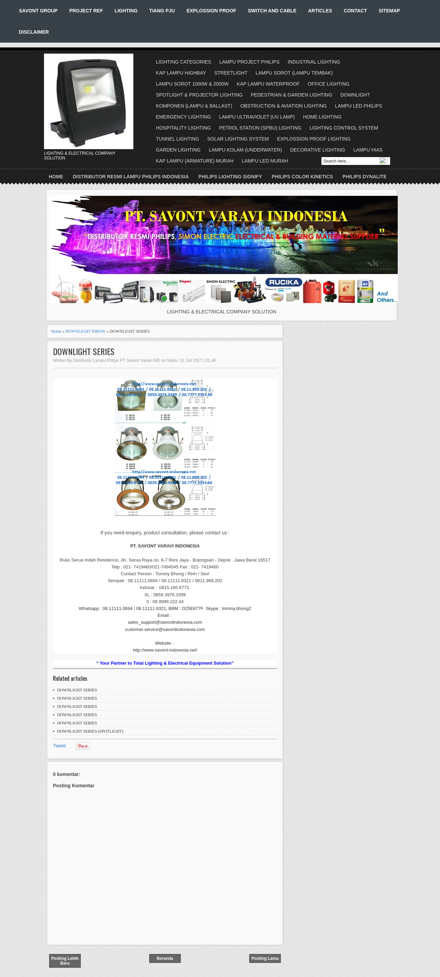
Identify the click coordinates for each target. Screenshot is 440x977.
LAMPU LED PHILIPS (358, 106)
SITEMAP (389, 10)
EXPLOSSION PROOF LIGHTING (314, 139)
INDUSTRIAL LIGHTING (314, 62)
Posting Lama (265, 958)
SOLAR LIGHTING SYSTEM (238, 139)
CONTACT (355, 10)
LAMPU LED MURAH (265, 161)
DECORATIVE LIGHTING (317, 150)
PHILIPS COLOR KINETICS (302, 176)
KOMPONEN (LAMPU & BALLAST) (194, 106)
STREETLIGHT (230, 73)
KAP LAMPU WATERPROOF (268, 84)
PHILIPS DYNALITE (365, 176)
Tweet (59, 745)
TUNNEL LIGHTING (177, 139)
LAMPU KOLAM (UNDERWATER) (245, 150)
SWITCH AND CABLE (272, 10)
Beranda (165, 958)
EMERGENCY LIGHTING (183, 117)
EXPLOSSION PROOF (211, 10)
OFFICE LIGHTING (328, 84)
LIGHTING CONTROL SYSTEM (343, 128)
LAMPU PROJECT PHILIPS (249, 62)
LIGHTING (126, 10)
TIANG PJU (162, 10)
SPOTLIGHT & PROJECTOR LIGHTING (199, 95)
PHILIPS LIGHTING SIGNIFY (230, 176)
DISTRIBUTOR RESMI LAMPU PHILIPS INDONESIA (131, 176)
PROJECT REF (86, 10)
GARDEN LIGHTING (178, 150)
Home (56, 176)
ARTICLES (320, 10)
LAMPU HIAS (368, 150)
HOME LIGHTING (322, 117)
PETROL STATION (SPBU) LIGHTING (260, 128)
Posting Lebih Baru (64, 961)
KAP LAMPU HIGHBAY (181, 73)
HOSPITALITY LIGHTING (183, 128)
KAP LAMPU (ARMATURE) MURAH (195, 161)
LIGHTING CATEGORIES (183, 62)
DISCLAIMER (34, 32)
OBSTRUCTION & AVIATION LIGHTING (283, 106)
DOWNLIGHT (355, 95)
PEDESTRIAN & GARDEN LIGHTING (291, 95)
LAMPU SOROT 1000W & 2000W (192, 84)
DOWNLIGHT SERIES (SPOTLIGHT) (90, 731)
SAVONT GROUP (38, 10)
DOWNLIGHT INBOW (85, 331)
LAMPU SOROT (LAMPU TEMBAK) (294, 73)
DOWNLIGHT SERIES (83, 351)
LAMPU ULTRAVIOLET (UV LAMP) (257, 117)
